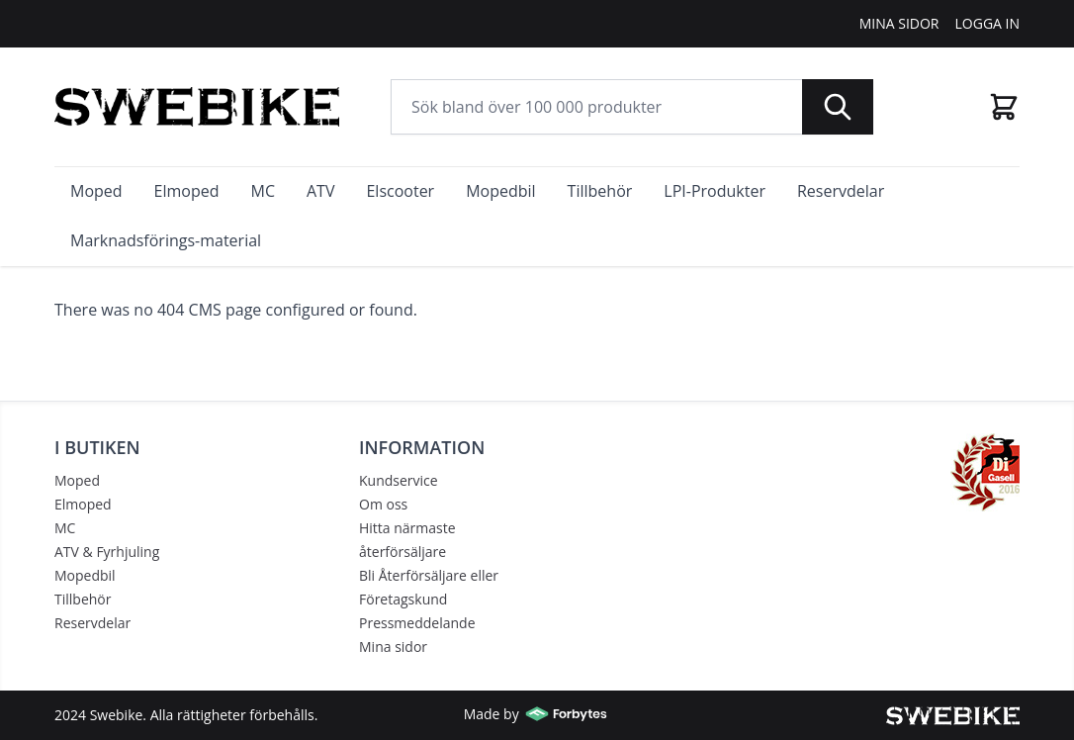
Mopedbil (85, 575)
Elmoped (83, 504)
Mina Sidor (899, 23)
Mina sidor (393, 646)
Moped (77, 480)
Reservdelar (92, 622)
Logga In (988, 23)
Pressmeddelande (417, 622)
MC (64, 527)
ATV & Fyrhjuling (106, 551)
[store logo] (196, 107)
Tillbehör (82, 599)
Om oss (383, 504)
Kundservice (398, 480)
